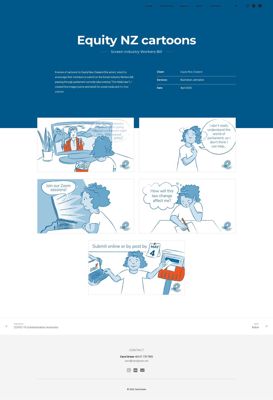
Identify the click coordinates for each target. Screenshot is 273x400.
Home (149, 6)
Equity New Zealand (191, 71)
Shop (199, 6)
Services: (162, 79)
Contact (215, 6)
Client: (160, 71)
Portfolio (166, 6)
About (184, 6)
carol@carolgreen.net (136, 360)
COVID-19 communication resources (36, 327)
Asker (255, 327)
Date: (160, 87)
